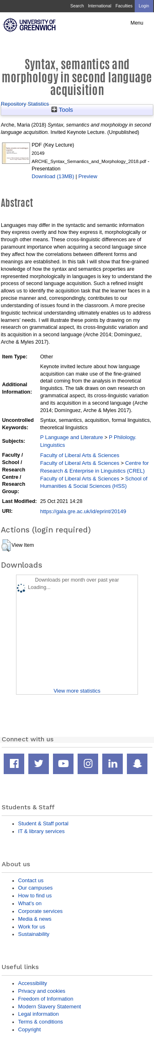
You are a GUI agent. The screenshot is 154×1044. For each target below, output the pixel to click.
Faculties (123, 6)
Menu (137, 23)
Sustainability (33, 934)
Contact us (31, 880)
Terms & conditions (40, 1022)
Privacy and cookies (41, 991)
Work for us (31, 927)
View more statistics (76, 691)
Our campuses (35, 888)
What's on (29, 903)
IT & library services (41, 831)
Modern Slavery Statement (49, 1006)
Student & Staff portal (43, 823)
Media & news (34, 919)
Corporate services (40, 911)
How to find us (35, 895)
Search (77, 6)
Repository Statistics (25, 104)
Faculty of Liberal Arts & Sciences (80, 455)
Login (144, 6)
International (99, 6)
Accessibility (32, 983)
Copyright (29, 1029)
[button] (6, 545)
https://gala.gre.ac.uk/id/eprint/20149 (83, 511)
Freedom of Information (45, 999)
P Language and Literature (71, 437)
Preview (87, 176)
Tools (62, 109)
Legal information (38, 1014)
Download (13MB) (53, 176)
